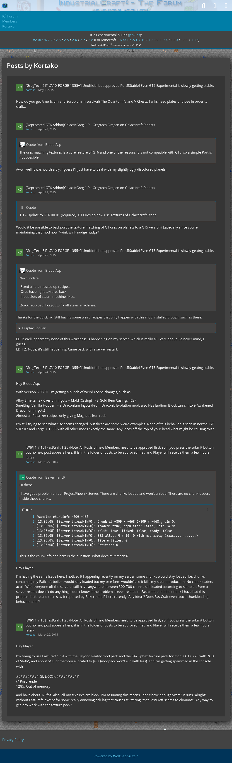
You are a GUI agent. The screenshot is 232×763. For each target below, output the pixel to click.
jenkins (134, 34)
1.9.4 (164, 39)
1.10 (174, 39)
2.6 (74, 39)
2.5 (66, 39)
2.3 (58, 39)
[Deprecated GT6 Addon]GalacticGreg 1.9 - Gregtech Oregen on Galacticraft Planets (90, 124)
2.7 (82, 39)
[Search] (203, 5)
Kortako (30, 90)
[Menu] (226, 5)
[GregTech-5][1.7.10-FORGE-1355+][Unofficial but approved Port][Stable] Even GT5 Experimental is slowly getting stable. (120, 85)
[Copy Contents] (207, 509)
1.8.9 (153, 39)
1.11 (184, 39)
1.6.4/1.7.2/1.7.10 (131, 39)
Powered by (116, 756)
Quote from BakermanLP (45, 477)
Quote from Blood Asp (43, 144)
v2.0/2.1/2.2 (43, 39)
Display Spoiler (34, 328)
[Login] (214, 5)
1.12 (194, 39)
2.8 (90, 39)
